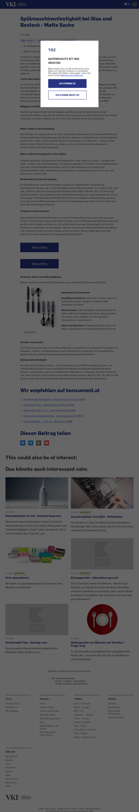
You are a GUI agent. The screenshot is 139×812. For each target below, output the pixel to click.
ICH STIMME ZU (67, 83)
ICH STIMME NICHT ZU (67, 95)
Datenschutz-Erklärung (72, 75)
